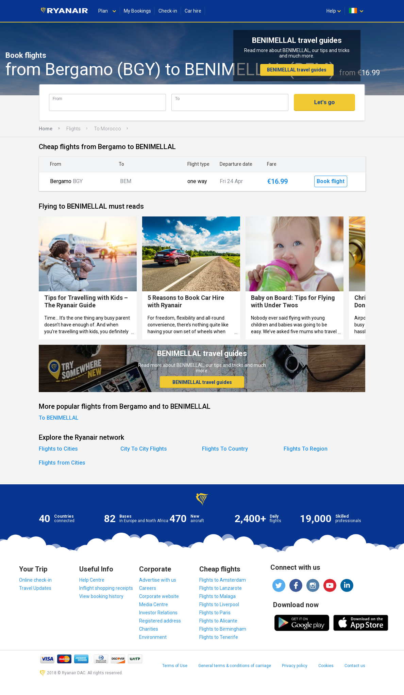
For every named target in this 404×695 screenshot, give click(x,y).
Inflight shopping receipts (106, 588)
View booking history (101, 596)
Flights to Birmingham (222, 629)
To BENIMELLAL (59, 418)
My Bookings (137, 11)
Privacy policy (294, 665)
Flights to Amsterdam (222, 580)
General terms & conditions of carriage (234, 665)
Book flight (330, 181)
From (57, 98)
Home (45, 128)
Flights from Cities (62, 462)
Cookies (326, 665)
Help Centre (91, 580)
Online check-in (35, 580)
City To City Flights (143, 449)
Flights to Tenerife (218, 637)
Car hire (193, 11)
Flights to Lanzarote (220, 588)
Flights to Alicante (218, 621)
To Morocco (107, 128)
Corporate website (159, 596)
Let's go (324, 102)
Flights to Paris (215, 612)
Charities (148, 629)
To (177, 98)
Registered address (160, 621)
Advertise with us (157, 580)
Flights (73, 128)
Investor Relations (158, 612)
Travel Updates (35, 588)
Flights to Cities (58, 449)
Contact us (354, 665)
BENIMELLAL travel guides (296, 69)
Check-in (167, 11)
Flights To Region (305, 449)
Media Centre (153, 604)
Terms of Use (174, 665)
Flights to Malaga (217, 596)
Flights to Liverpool (219, 604)
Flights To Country (225, 449)
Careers (147, 588)
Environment (153, 637)
